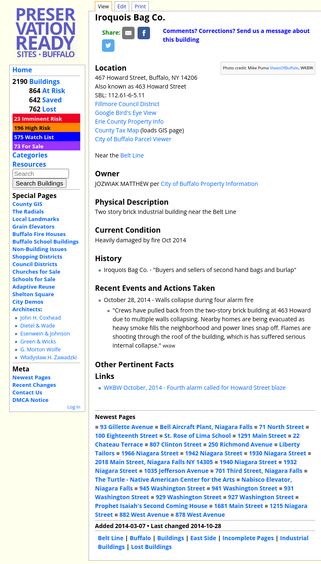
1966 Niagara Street (149, 453)
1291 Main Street (261, 436)
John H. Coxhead (40, 317)
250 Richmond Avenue (240, 444)
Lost (49, 109)
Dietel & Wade (37, 325)
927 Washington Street (261, 497)
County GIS (28, 204)
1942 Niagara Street (213, 453)
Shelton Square (33, 294)
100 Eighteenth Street (126, 436)
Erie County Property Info (129, 121)
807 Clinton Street (175, 444)
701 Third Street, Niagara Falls (259, 471)
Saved (52, 99)
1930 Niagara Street (277, 453)
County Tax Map (117, 130)
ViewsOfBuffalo (284, 68)
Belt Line (132, 155)
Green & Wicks (38, 341)
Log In (73, 407)
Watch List (39, 137)
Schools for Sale (34, 279)
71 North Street (281, 427)
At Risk (53, 90)
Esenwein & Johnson (45, 333)
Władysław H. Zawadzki (48, 357)
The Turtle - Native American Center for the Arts (164, 479)
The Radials (28, 211)
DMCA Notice (30, 400)
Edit (121, 6)
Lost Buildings (151, 547)
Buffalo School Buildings (46, 241)
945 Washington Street (172, 488)
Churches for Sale (37, 271)
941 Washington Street (244, 488)
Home (22, 69)
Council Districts (35, 264)
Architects (27, 309)
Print (140, 6)
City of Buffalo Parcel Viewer (133, 139)
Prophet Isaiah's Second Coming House (151, 506)
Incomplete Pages (248, 538)
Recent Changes (34, 385)
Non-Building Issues (40, 249)
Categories (30, 155)
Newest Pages (32, 377)
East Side (203, 538)
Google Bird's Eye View (125, 113)
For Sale (32, 146)
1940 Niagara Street (248, 462)
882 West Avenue (144, 514)
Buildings (44, 81)
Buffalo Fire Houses (39, 234)
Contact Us (27, 392)
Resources (29, 164)
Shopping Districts (38, 256)
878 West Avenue (200, 514)
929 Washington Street (189, 497)
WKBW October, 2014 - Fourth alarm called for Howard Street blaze (194, 387)
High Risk (38, 128)
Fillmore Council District (127, 104)
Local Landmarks (36, 219)
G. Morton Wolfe (40, 349)
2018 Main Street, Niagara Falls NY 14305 (154, 462)
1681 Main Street (238, 506)
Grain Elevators (34, 226)
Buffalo (140, 538)
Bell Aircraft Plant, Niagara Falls (206, 427)
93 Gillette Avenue (126, 427)
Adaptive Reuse (34, 286)
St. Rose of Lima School (197, 436)
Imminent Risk (42, 118)
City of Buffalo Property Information (209, 184)
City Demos (28, 301)
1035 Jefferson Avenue (176, 471)
